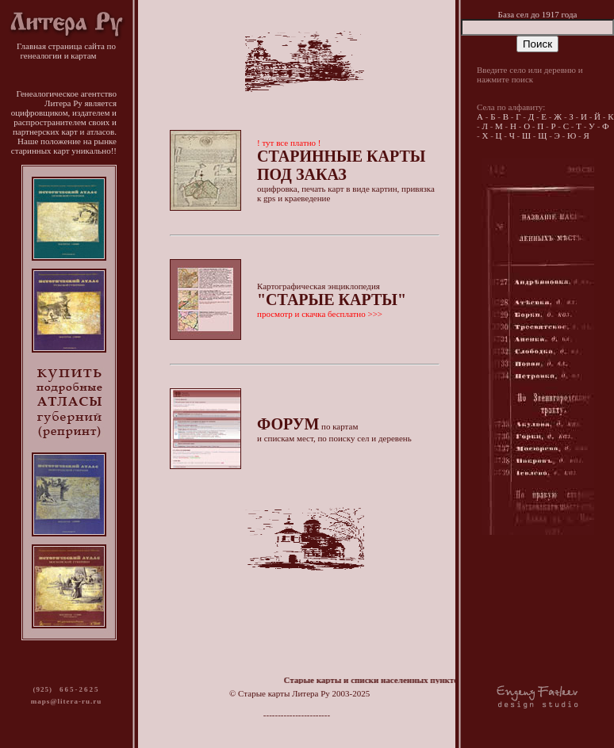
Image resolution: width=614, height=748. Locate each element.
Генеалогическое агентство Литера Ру (66, 98)
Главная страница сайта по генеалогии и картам (66, 46)
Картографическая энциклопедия (331, 300)
